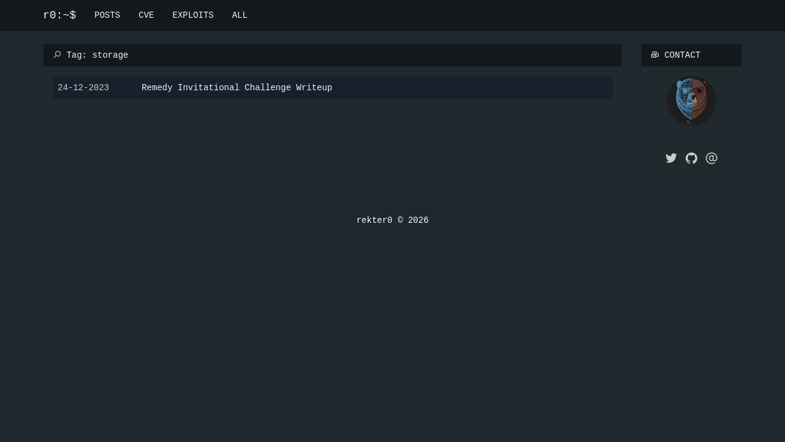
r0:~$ (59, 15)
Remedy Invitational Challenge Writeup (237, 87)
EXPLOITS (192, 15)
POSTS (107, 15)
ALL (239, 15)
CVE (146, 15)
